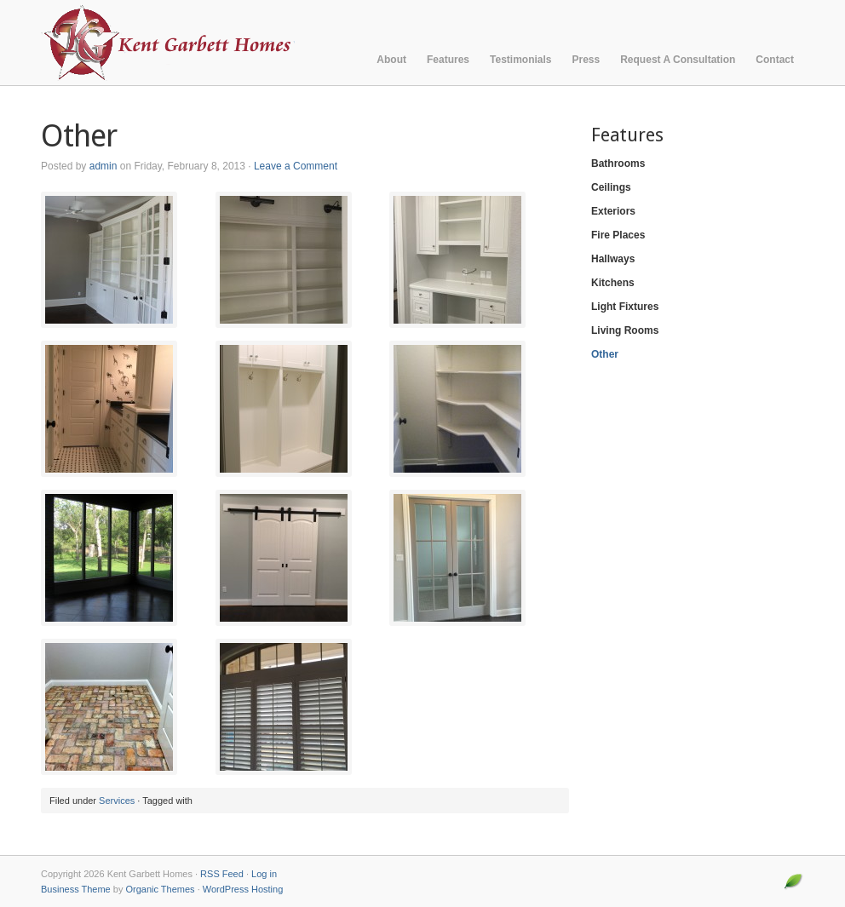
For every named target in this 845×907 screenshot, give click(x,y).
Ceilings (611, 187)
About (391, 60)
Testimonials (520, 60)
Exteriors (613, 211)
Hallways (613, 259)
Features (448, 60)
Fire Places (618, 235)
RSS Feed (222, 874)
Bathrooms (618, 163)
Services (117, 800)
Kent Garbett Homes (194, 42)
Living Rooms (624, 330)
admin (103, 166)
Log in (264, 874)
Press (586, 60)
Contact (775, 60)
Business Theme (76, 889)
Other (604, 354)
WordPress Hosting (243, 889)
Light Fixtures (624, 307)
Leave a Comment (295, 166)
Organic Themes (159, 889)
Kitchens (613, 283)
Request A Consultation (677, 60)
